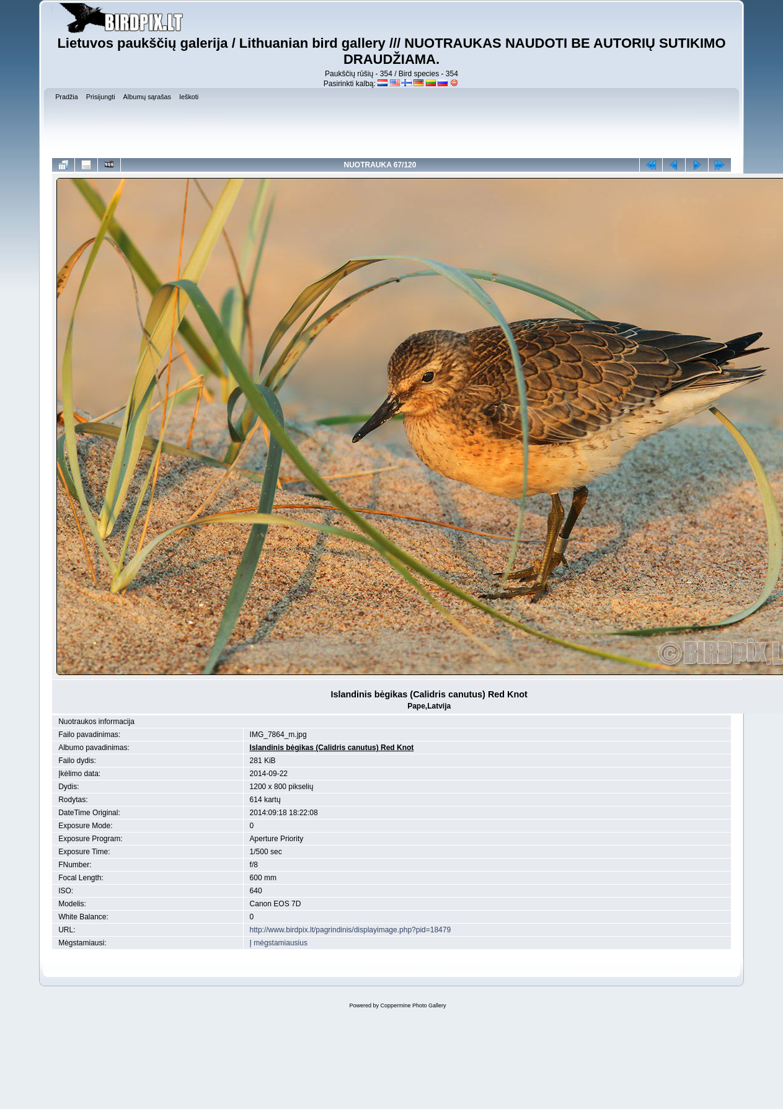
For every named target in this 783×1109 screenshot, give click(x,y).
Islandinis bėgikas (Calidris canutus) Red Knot (332, 747)
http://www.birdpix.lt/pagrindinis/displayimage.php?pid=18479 (350, 930)
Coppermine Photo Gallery (413, 1005)
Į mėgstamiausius (278, 943)
